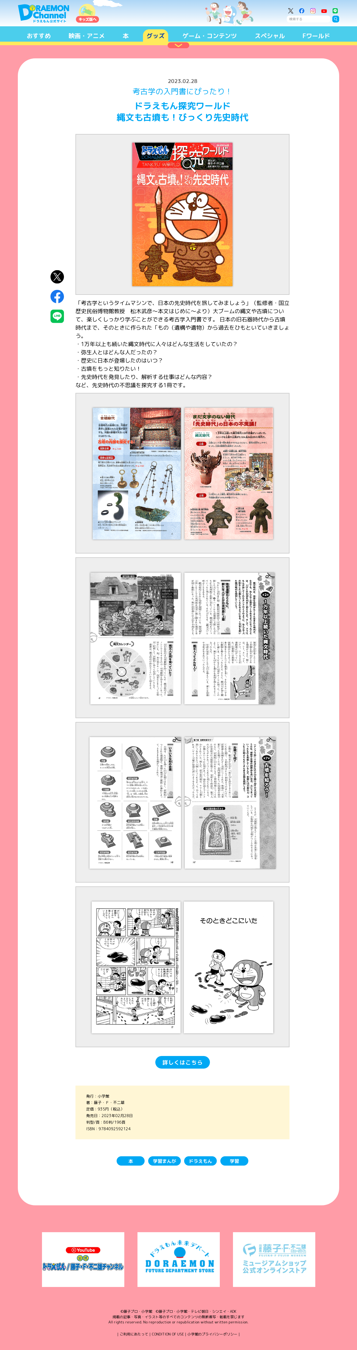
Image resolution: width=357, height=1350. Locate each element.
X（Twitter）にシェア (57, 276)
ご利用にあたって (134, 1334)
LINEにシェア (57, 316)
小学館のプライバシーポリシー (212, 1334)
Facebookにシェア (57, 296)
